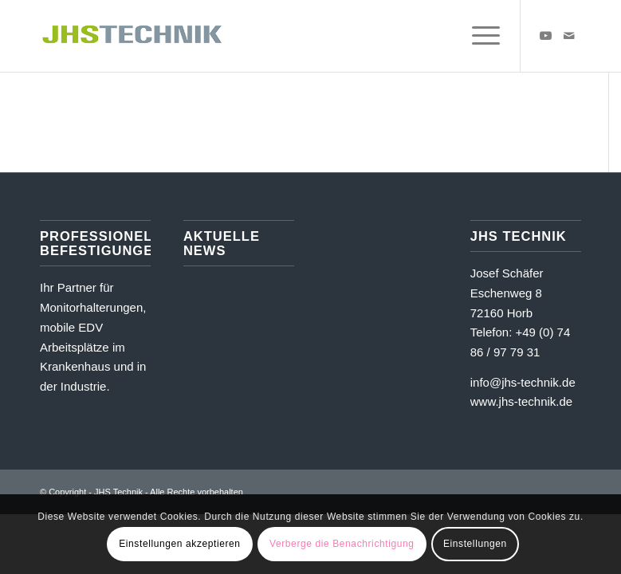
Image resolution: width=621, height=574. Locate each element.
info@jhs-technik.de (523, 382)
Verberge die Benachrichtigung (342, 543)
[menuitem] (440, 36)
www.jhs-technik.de (521, 401)
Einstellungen (475, 543)
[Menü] (478, 36)
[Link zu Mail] (569, 36)
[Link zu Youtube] (545, 36)
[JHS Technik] (132, 36)
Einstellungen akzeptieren (179, 543)
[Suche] (440, 36)
